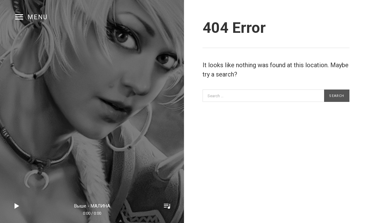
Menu (38, 17)
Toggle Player (167, 206)
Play (17, 206)
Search (336, 96)
